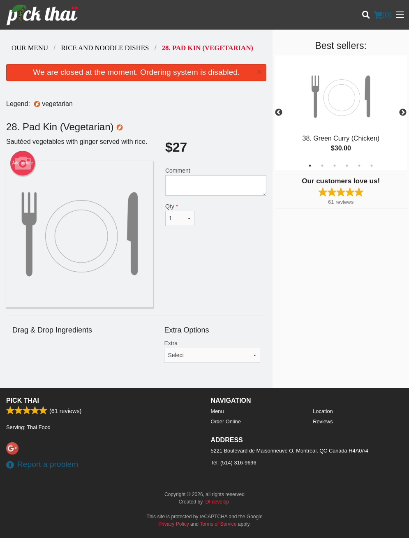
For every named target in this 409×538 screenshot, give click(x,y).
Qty (179, 214)
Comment (215, 181)
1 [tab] (310, 166)
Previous (279, 113)
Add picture (22, 163)
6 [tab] (371, 166)
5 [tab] (359, 166)
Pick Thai (22, 400)
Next (403, 113)
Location (323, 411)
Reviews (323, 421)
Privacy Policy (173, 524)
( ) (383, 15)
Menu (217, 411)
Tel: (233, 462)
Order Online (226, 421)
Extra (212, 351)
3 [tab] (334, 166)
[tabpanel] (341, 113)
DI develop (217, 502)
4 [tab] (347, 166)
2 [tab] (322, 166)
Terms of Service (218, 524)
